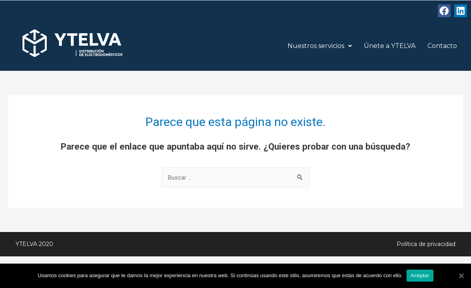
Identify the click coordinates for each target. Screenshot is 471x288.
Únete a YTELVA (389, 46)
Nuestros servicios (319, 46)
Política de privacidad (426, 244)
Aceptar (420, 275)
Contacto (442, 46)
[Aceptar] (461, 276)
